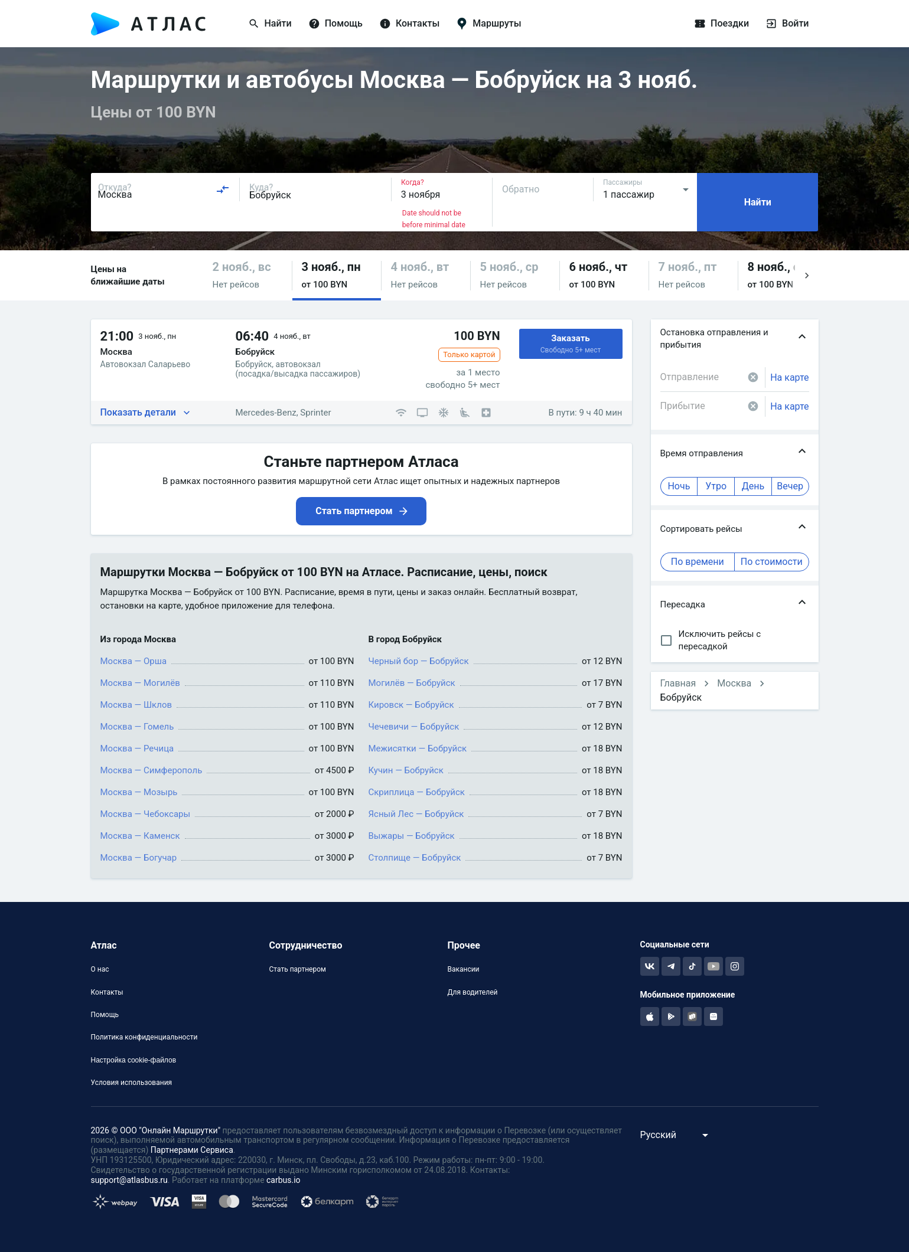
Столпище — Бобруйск (415, 857)
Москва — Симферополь (151, 770)
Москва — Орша (133, 661)
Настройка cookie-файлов (134, 1060)
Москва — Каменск (140, 836)
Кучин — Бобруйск (406, 770)
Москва (734, 683)
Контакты (107, 992)
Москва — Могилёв (140, 683)
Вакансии (463, 969)
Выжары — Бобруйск (412, 836)
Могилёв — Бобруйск (412, 683)
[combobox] (164, 189)
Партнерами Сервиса (192, 1150)
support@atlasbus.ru (129, 1180)
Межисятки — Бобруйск (418, 748)
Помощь (105, 1015)
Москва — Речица (137, 748)
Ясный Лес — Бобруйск (416, 814)
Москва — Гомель (137, 726)
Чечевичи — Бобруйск (414, 726)
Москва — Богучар (138, 857)
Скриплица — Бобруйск (417, 792)
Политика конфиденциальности (144, 1037)
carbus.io (283, 1180)
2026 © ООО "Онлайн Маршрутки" (156, 1130)
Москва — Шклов (136, 704)
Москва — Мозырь (139, 792)
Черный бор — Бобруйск (419, 661)
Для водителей (472, 992)
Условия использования (131, 1082)
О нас (100, 969)
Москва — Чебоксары (145, 814)
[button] (247, 275)
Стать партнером (297, 969)
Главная (678, 683)
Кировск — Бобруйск (411, 704)
